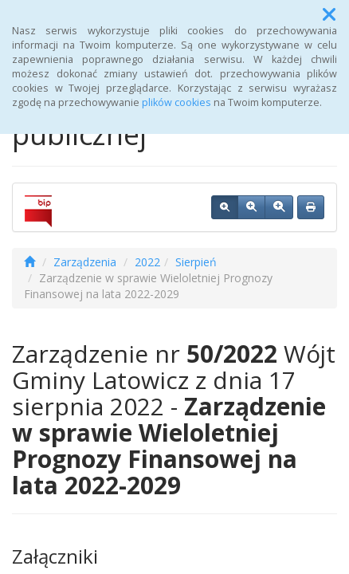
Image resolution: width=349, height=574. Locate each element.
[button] (329, 14)
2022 (147, 261)
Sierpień (196, 261)
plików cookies (176, 102)
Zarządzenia (84, 261)
